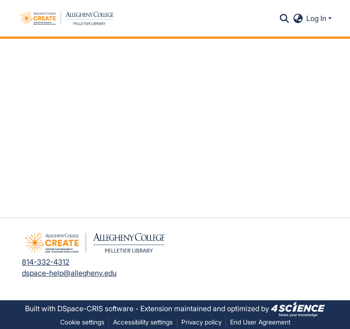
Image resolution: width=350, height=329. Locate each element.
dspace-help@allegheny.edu (69, 272)
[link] (298, 308)
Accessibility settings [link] (143, 322)
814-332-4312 (45, 261)
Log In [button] (317, 18)
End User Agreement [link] (260, 322)
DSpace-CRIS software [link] (95, 308)
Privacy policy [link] (201, 322)
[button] (67, 18)
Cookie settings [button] (82, 322)
